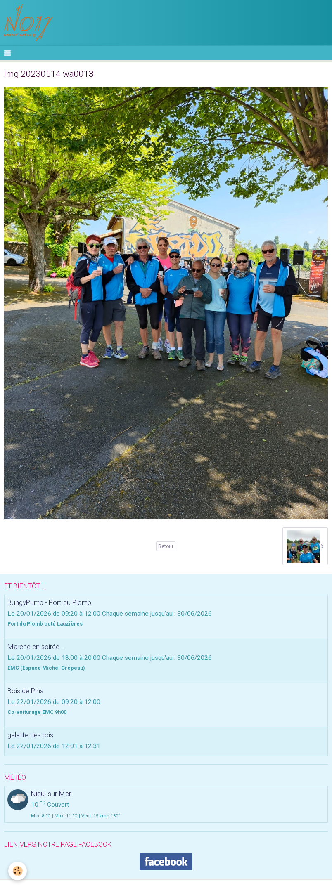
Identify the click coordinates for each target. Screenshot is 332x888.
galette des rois (30, 735)
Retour (165, 546)
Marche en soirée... (35, 646)
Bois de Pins (25, 691)
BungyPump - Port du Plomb (49, 602)
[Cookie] (17, 871)
